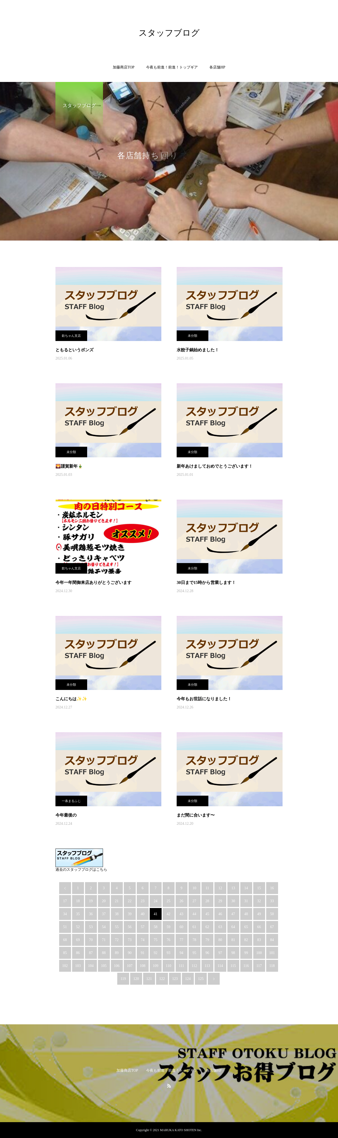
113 (207, 966)
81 (233, 940)
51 (65, 927)
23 (142, 901)
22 (130, 901)
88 (104, 953)
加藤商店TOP (123, 67)
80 (220, 940)
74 (142, 940)
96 (207, 953)
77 (181, 940)
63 (220, 927)
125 (201, 979)
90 (130, 953)
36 (91, 914)
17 (65, 901)
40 (142, 914)
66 (259, 927)
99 (246, 953)
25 (168, 901)
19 (91, 901)
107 (130, 966)
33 (272, 901)
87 (91, 953)
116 (246, 966)
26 (181, 901)
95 (194, 953)
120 (136, 979)
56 (130, 927)
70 (91, 940)
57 (142, 927)
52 (78, 927)
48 (246, 914)
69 (78, 940)
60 (181, 927)
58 (155, 927)
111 (181, 966)
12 (220, 888)
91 (142, 953)
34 (65, 914)
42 (168, 914)
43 (181, 914)
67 (272, 927)
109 (155, 966)
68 (65, 940)
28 (207, 901)
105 (104, 966)
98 (233, 953)
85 (65, 953)
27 (194, 901)
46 (220, 914)
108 (142, 966)
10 (194, 888)
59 (168, 927)
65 (246, 927)
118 (272, 966)
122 (162, 979)
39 (130, 914)
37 (104, 914)
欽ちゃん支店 (71, 336)
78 (194, 940)
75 (155, 940)
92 (155, 953)
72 (117, 940)
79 (207, 940)
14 (246, 888)
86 (78, 953)
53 (91, 927)
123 (175, 979)
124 (188, 979)
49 (259, 914)
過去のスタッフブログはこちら (81, 870)
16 (272, 888)
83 (259, 940)
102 (65, 966)
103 (78, 966)
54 (104, 927)
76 (168, 940)
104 (91, 966)
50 (272, 914)
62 (207, 927)
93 (168, 953)
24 (155, 901)
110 (168, 966)
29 (220, 901)
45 (207, 914)
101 (272, 953)
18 (78, 901)
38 (117, 914)
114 (220, 966)
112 (194, 966)
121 (149, 979)
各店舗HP (217, 67)
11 (207, 888)
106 (117, 966)
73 (130, 940)
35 (78, 914)
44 (194, 914)
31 (246, 901)
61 (194, 927)
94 (181, 953)
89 (117, 953)
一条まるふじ (71, 801)
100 (259, 953)
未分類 (192, 336)
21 (117, 901)
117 (259, 966)
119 (123, 979)
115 (233, 966)
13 (233, 888)
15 (259, 888)
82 (246, 940)
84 (272, 940)
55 (117, 927)
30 (233, 901)
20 (104, 901)
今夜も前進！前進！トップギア (172, 67)
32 (259, 901)
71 (104, 940)
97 (220, 953)
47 (233, 914)
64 (233, 927)
